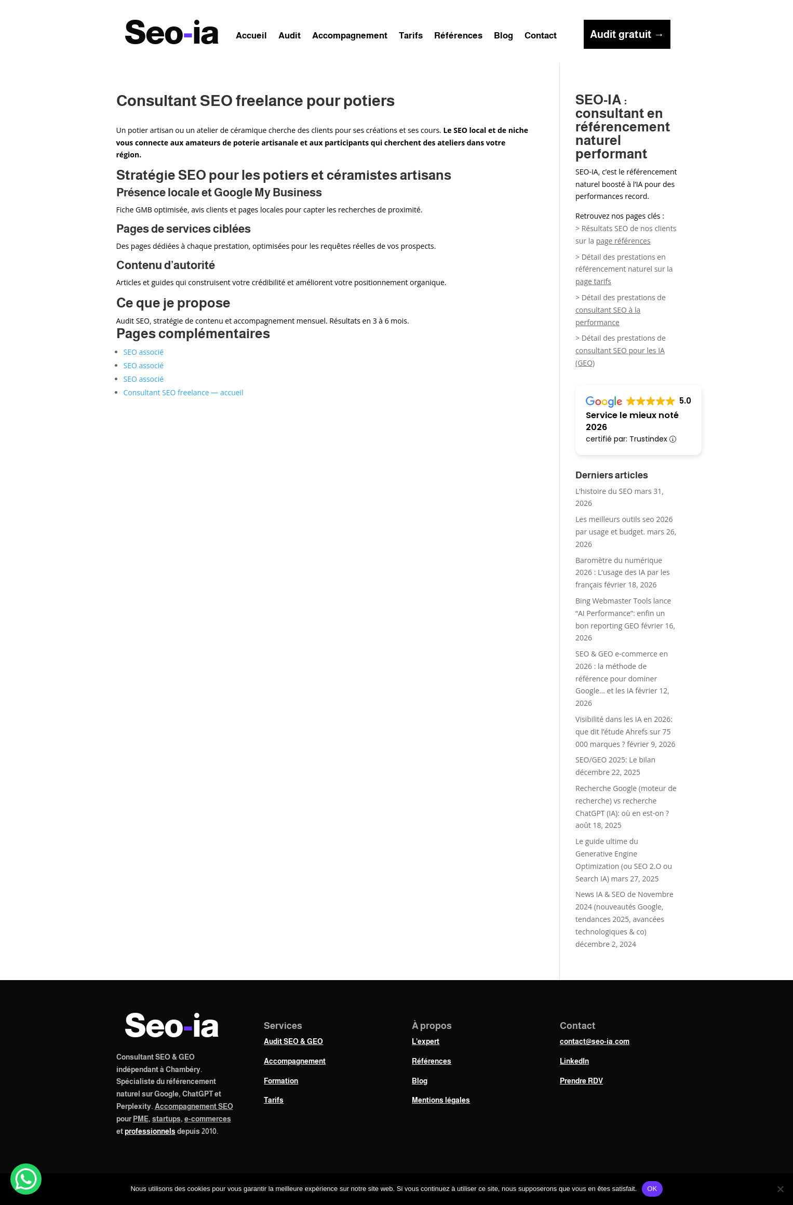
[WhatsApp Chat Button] (26, 1179)
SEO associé (144, 352)
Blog (503, 36)
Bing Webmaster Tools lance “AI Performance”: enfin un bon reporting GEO (623, 613)
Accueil (251, 36)
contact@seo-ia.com (594, 1041)
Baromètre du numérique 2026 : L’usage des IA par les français (622, 572)
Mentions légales (441, 1100)
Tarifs (411, 36)
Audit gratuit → (627, 34)
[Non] (780, 1189)
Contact (541, 36)
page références (623, 241)
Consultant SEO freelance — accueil (184, 392)
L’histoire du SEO (604, 491)
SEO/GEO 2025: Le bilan (615, 760)
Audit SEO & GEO (293, 1041)
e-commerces (207, 1119)
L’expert (425, 1041)
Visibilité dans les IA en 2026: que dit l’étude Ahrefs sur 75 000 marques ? (624, 731)
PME (141, 1119)
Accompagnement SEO (194, 1106)
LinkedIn (574, 1061)
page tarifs (593, 281)
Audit (289, 36)
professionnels (150, 1131)
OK (652, 1189)
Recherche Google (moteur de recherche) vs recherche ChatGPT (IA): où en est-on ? (626, 800)
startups (166, 1119)
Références (458, 36)
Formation (281, 1081)
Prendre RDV (581, 1081)
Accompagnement (349, 36)
